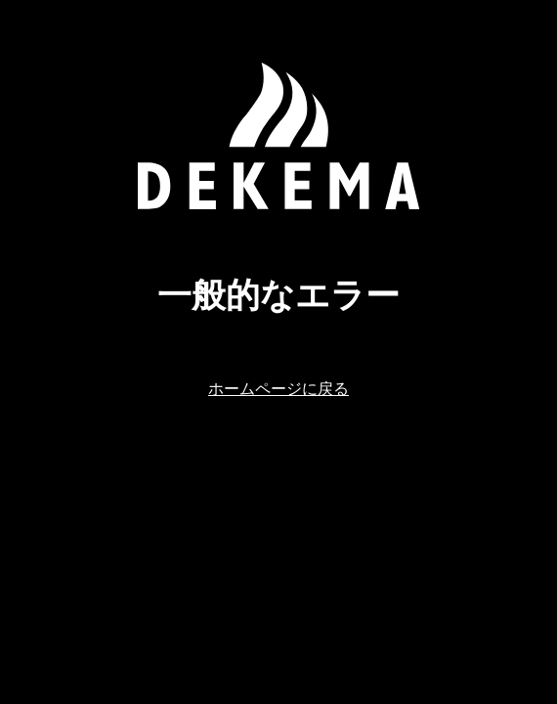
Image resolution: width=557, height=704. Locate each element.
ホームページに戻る (278, 388)
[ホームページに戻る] (278, 136)
